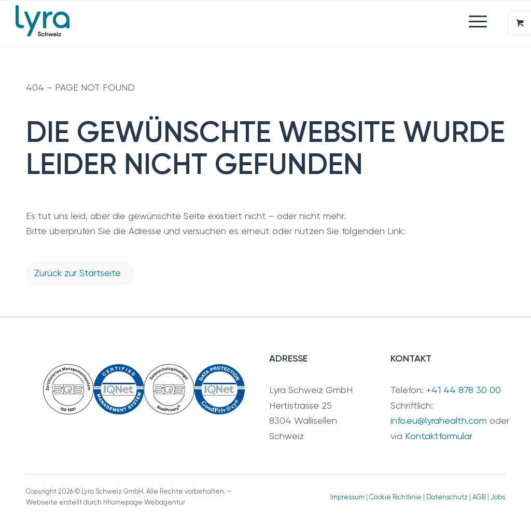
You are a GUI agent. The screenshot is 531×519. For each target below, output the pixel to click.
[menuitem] (324, 21)
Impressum (347, 497)
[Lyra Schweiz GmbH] (42, 23)
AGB (479, 497)
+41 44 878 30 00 (463, 389)
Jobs (498, 497)
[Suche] (324, 21)
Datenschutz (447, 497)
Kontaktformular (438, 435)
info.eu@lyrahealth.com (438, 420)
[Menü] (472, 21)
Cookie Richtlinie (395, 497)
